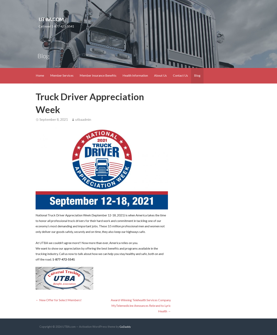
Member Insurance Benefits (98, 75)
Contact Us (180, 75)
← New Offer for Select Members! (59, 300)
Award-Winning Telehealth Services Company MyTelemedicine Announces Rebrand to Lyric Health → (141, 305)
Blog (197, 75)
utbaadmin (83, 119)
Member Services (61, 75)
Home (40, 75)
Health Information (135, 75)
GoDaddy (125, 326)
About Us (160, 75)
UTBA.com (51, 19)
